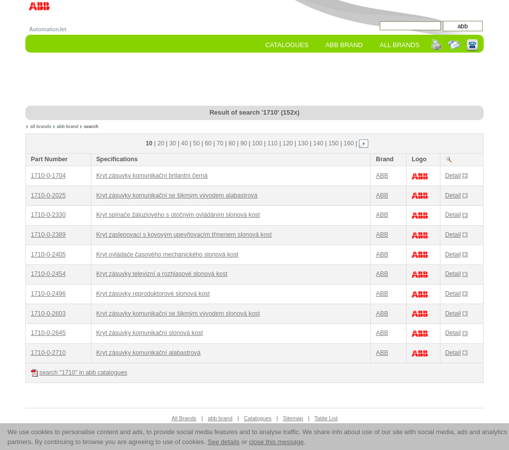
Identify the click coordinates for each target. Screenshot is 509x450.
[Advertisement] (254, 80)
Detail (456, 175)
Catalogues (287, 45)
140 (318, 143)
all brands (41, 126)
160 (348, 143)
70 (220, 143)
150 (334, 143)
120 (288, 143)
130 (303, 143)
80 (232, 143)
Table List (326, 418)
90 (243, 143)
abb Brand (344, 45)
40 (184, 143)
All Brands (400, 45)
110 (272, 143)
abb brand (68, 126)
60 (208, 143)
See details (224, 442)
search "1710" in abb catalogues (79, 373)
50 (196, 143)
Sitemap (293, 418)
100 (257, 143)
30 (173, 143)
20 (161, 143)
